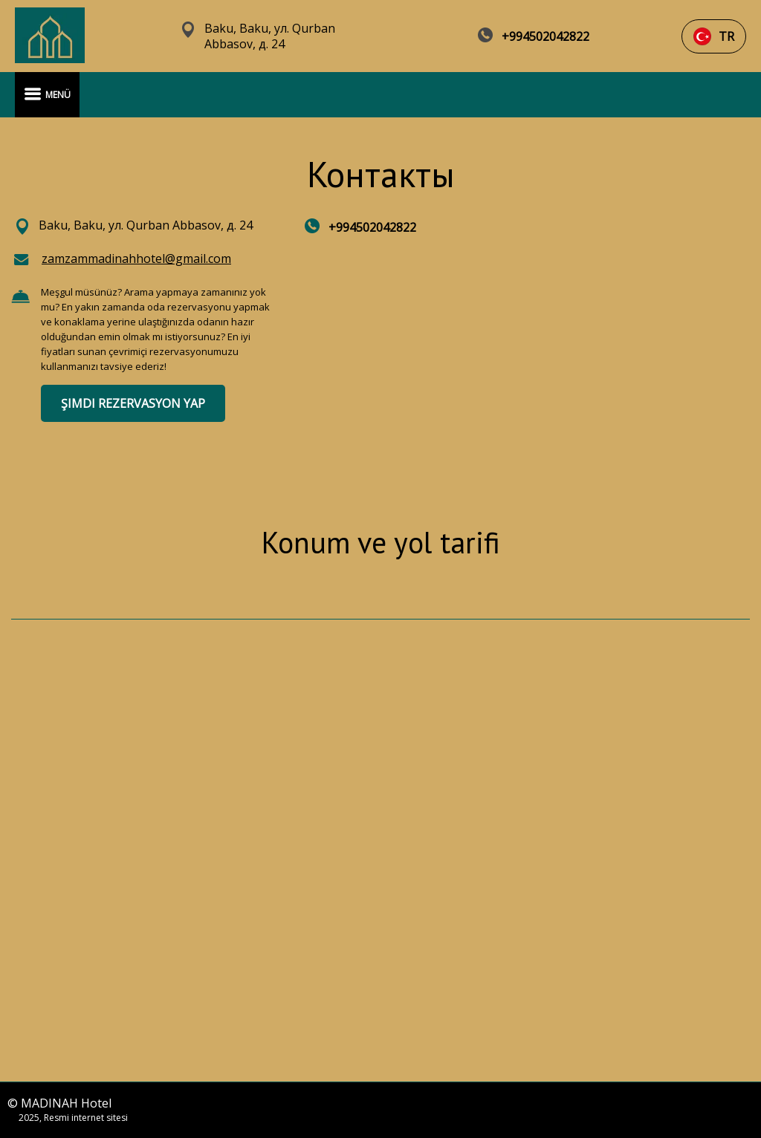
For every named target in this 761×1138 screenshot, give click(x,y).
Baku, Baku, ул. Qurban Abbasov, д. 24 (269, 36)
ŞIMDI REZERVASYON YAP (133, 403)
